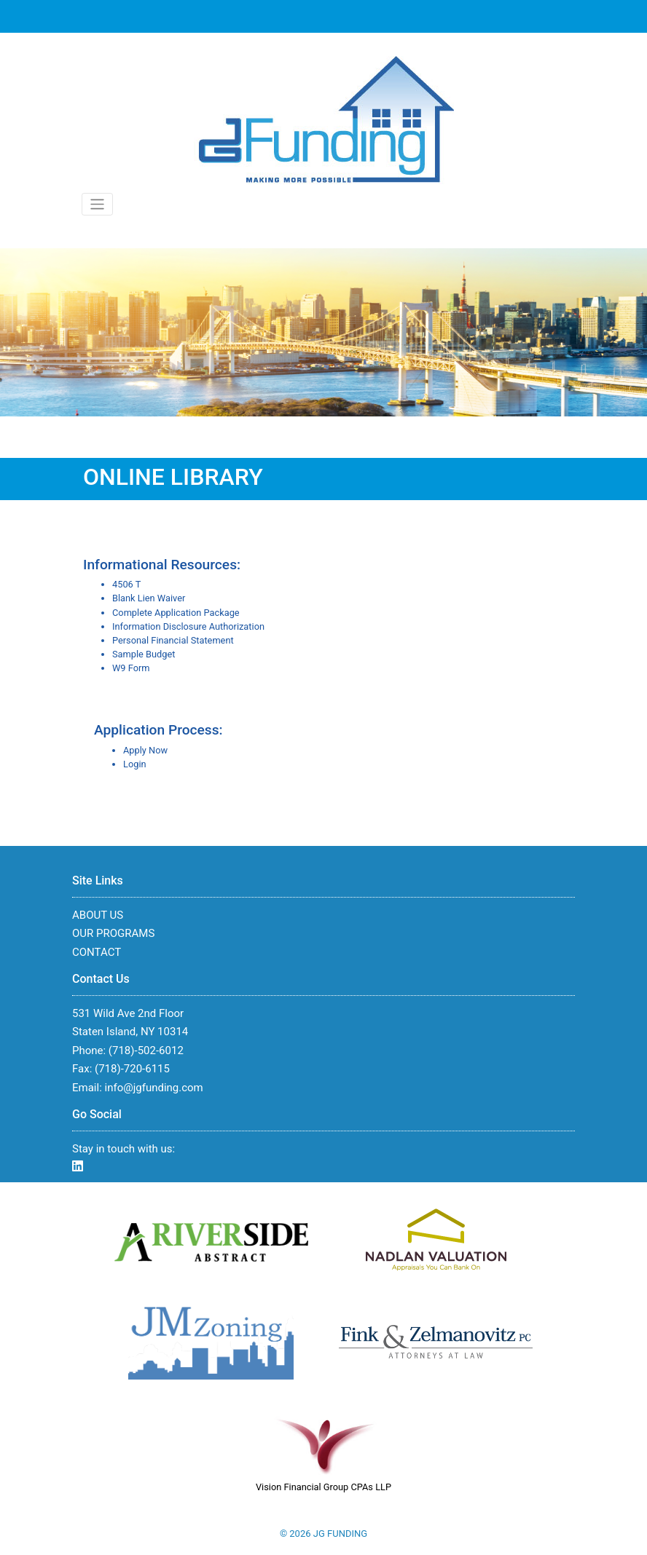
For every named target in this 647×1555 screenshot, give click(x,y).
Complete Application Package (176, 612)
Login (134, 764)
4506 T (126, 584)
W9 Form (131, 667)
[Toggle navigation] (98, 204)
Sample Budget (143, 654)
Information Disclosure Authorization (188, 626)
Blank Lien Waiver (148, 598)
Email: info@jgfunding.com (137, 1087)
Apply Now (145, 750)
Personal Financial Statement (173, 640)
